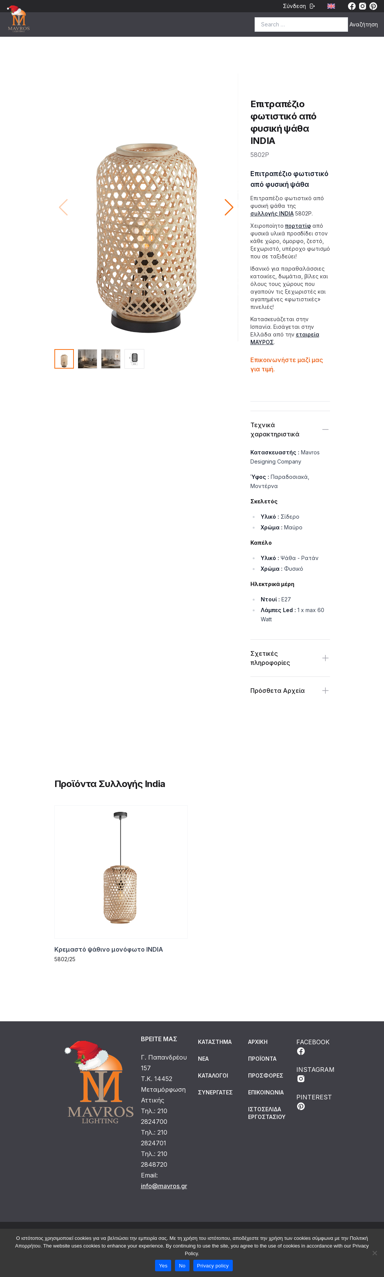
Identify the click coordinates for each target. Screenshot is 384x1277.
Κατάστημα (215, 1042)
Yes (163, 1266)
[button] (229, 207)
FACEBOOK (313, 1047)
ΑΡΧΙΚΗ (258, 1042)
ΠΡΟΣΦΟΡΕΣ (265, 1075)
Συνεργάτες (215, 1092)
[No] (374, 1253)
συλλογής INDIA (272, 213)
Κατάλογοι (213, 1075)
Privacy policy (213, 1266)
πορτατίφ (298, 225)
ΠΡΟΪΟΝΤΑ (262, 1058)
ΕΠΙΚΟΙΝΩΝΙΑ (266, 1092)
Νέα (203, 1058)
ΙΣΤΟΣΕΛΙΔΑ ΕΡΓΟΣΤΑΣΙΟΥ (267, 1113)
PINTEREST (314, 1102)
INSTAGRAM (315, 1074)
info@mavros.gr (164, 1186)
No (182, 1266)
